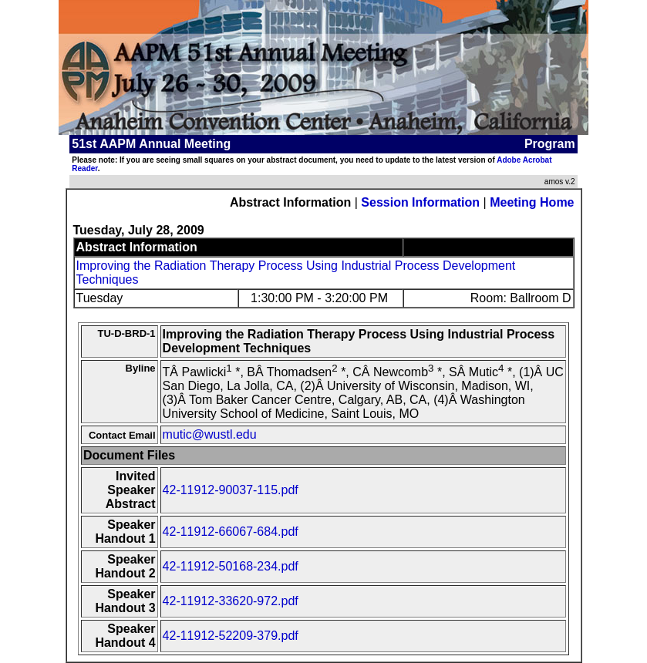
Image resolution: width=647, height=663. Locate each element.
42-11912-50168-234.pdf (230, 566)
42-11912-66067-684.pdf (230, 531)
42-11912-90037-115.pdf (230, 489)
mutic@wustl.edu (210, 434)
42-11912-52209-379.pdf (230, 635)
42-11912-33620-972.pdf (230, 600)
